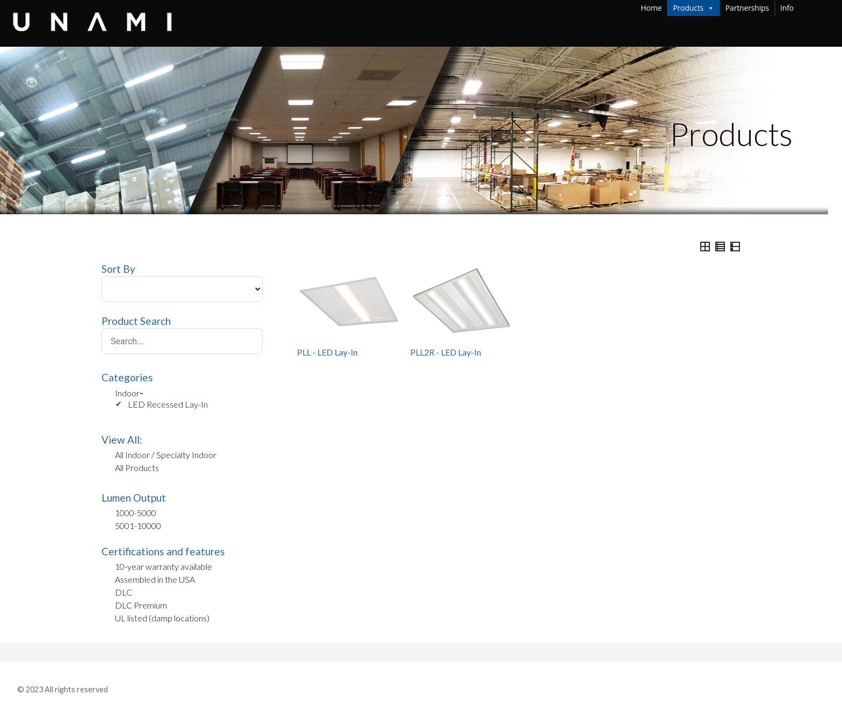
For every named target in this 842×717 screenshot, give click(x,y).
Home (651, 8)
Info (808, 8)
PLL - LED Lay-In (327, 352)
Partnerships (747, 8)
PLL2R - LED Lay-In (445, 352)
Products (693, 8)
